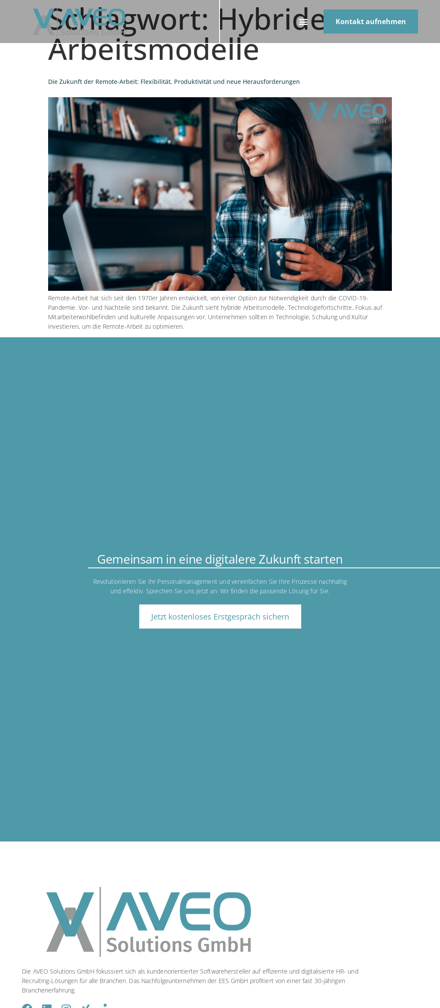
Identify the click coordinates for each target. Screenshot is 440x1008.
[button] (303, 22)
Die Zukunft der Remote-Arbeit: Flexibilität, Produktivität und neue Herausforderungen (174, 81)
